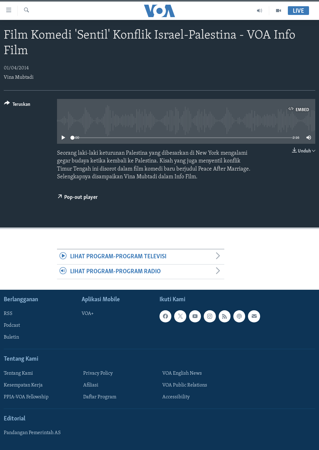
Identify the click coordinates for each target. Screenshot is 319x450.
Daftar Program (99, 397)
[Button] (17, 105)
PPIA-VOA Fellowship (26, 397)
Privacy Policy (98, 373)
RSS (8, 313)
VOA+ (88, 313)
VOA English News (182, 373)
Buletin (11, 337)
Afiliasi (90, 385)
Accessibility (176, 397)
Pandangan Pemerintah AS (32, 432)
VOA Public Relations (184, 385)
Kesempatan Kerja (23, 385)
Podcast (12, 325)
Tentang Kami (18, 373)
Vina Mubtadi (19, 77)
